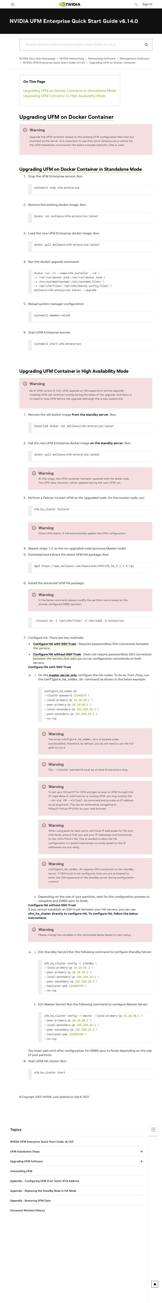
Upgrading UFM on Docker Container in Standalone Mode (69, 90)
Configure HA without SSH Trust (57, 654)
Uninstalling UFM (21, 1165)
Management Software (134, 58)
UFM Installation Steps (25, 1145)
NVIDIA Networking (72, 58)
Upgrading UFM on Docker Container (112, 62)
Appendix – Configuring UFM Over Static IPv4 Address (44, 1175)
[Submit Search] (144, 45)
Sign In (147, 4)
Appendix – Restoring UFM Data (30, 1194)
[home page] (70, 4)
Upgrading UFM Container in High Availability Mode (64, 96)
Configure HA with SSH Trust (54, 644)
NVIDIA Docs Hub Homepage (37, 58)
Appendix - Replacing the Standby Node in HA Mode (43, 1184)
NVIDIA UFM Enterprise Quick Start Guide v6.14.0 (54, 62)
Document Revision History (27, 1204)
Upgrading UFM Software (26, 1155)
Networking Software (102, 58)
